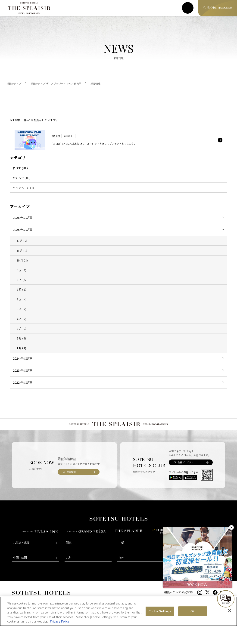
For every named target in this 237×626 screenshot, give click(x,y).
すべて (20, 168)
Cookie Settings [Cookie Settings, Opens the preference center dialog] (160, 612)
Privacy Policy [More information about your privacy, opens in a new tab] (59, 622)
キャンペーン (23, 188)
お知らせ (21, 178)
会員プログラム (185, 462)
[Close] (230, 612)
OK (192, 612)
